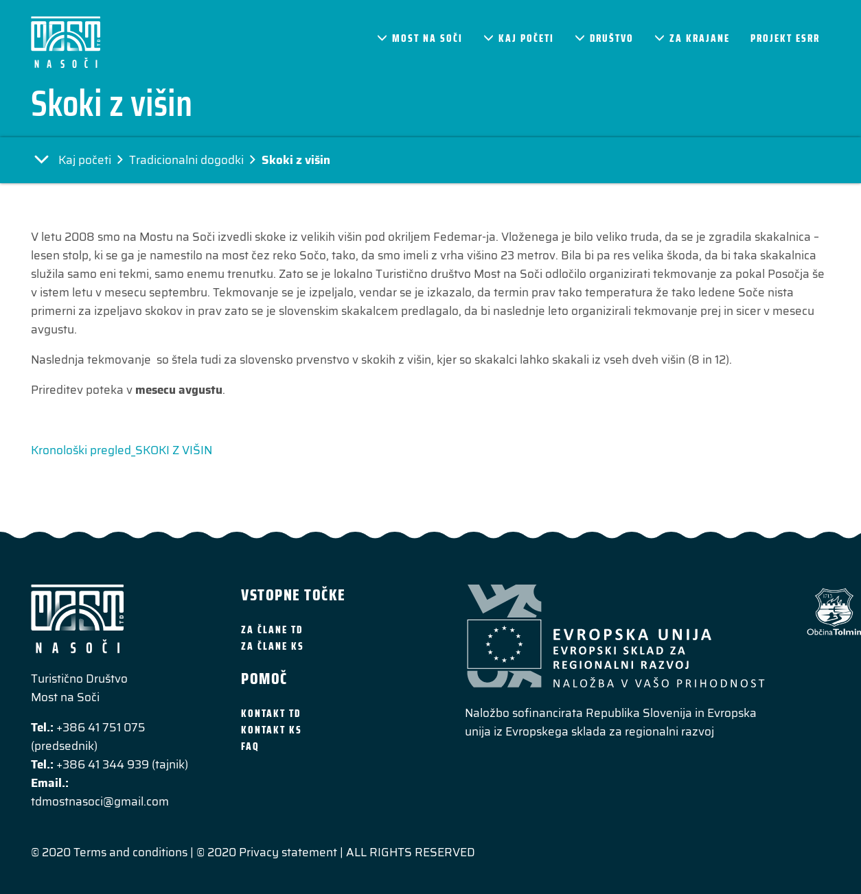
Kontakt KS (271, 730)
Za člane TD (272, 630)
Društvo (604, 38)
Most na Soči (420, 38)
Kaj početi (518, 38)
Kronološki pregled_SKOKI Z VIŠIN (121, 450)
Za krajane (692, 38)
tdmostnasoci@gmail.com (100, 801)
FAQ (250, 746)
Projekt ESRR (785, 38)
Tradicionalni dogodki (186, 160)
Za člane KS (272, 646)
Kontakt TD (271, 713)
